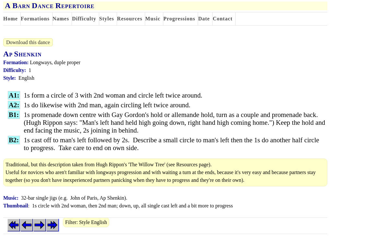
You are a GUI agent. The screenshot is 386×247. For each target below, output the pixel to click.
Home (10, 18)
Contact (222, 18)
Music (152, 18)
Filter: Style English (86, 222)
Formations (35, 18)
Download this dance (28, 42)
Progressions (179, 18)
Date (204, 18)
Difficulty (84, 18)
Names (61, 18)
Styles (106, 18)
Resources (129, 18)
